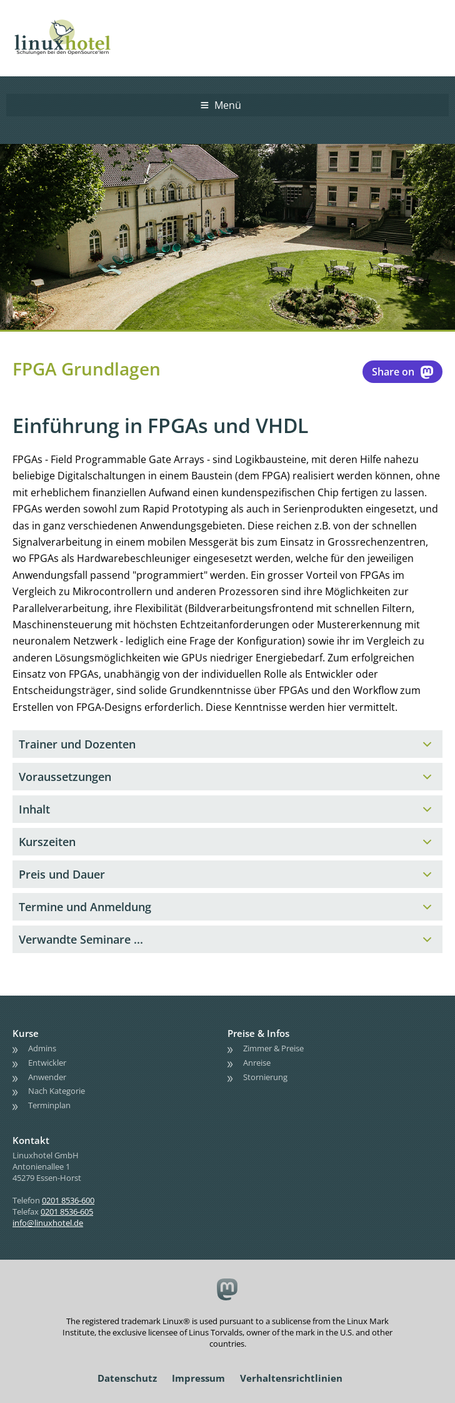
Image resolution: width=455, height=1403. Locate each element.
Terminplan (49, 1105)
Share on (402, 372)
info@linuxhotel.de (47, 1222)
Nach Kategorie (56, 1091)
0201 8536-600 (68, 1200)
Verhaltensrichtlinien (291, 1378)
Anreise (257, 1062)
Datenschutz (127, 1378)
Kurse (25, 1033)
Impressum (198, 1378)
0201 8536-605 (67, 1211)
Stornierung (265, 1077)
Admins (42, 1048)
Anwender (47, 1077)
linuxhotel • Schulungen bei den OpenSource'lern (75, 20)
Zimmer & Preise (273, 1048)
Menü (227, 105)
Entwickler (47, 1062)
